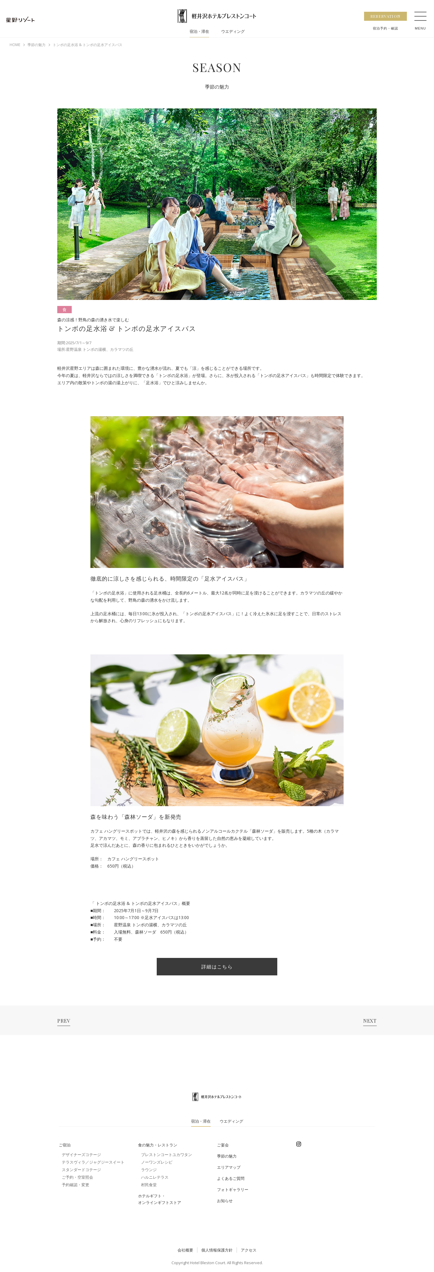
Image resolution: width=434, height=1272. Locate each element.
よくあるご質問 (230, 1178)
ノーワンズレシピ (156, 1162)
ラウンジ (149, 1169)
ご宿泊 (65, 1145)
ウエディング (233, 32)
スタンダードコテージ (81, 1169)
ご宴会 (223, 1145)
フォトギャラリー (232, 1189)
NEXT (370, 1021)
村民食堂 (149, 1184)
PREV (63, 1021)
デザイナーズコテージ (81, 1154)
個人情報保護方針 (217, 1250)
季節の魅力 (227, 1156)
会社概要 (185, 1250)
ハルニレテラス (154, 1177)
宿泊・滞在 (198, 32)
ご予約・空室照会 (77, 1177)
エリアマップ (229, 1167)
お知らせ (225, 1200)
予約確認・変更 (75, 1184)
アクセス (248, 1250)
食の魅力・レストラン (157, 1145)
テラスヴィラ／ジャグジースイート (93, 1162)
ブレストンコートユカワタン (166, 1154)
